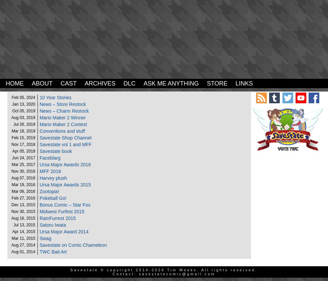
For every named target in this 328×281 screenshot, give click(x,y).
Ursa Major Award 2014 (63, 231)
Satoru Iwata (52, 225)
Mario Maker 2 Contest (63, 124)
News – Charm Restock (64, 111)
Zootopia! (49, 191)
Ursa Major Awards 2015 (65, 184)
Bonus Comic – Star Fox (64, 205)
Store (217, 83)
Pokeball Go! (52, 198)
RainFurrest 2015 (57, 218)
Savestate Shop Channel (65, 137)
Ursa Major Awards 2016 (65, 164)
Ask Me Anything (171, 83)
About (42, 83)
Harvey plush (53, 178)
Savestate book (55, 151)
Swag (45, 238)
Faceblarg (49, 158)
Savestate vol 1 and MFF (65, 144)
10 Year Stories (55, 97)
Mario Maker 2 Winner (62, 117)
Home (15, 83)
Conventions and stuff (62, 131)
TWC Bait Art (53, 252)
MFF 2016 (50, 171)
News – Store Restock (62, 104)
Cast (69, 83)
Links (244, 83)
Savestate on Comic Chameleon (73, 245)
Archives (100, 83)
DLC (130, 83)
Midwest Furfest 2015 (61, 211)
